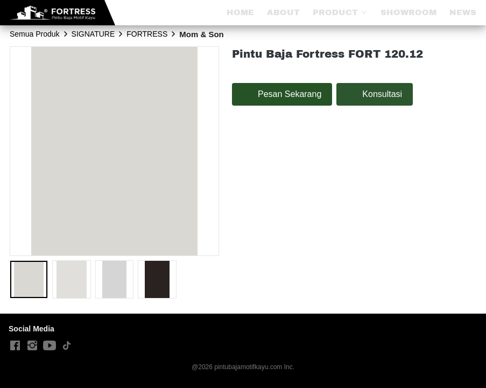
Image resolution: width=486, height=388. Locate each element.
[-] (15, 346)
